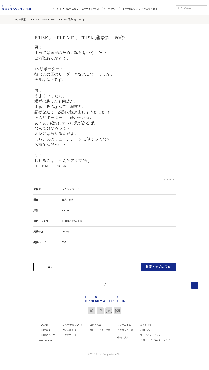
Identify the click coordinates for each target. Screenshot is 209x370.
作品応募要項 (150, 8)
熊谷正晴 (77, 221)
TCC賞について (47, 335)
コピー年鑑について (130, 8)
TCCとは (56, 8)
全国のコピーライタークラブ (155, 340)
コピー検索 (70, 8)
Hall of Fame (45, 340)
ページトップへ (194, 285)
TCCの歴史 (45, 330)
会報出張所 (123, 337)
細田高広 (67, 221)
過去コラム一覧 (125, 330)
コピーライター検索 (89, 8)
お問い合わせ (147, 330)
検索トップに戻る (158, 266)
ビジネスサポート (71, 335)
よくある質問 (147, 324)
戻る (51, 266)
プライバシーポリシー (151, 335)
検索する (204, 8)
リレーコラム (109, 8)
